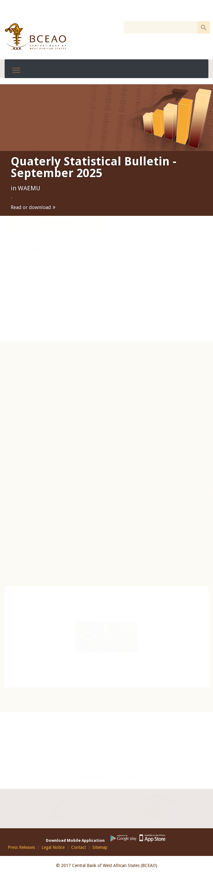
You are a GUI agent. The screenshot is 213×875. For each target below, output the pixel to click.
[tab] (57, 256)
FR (204, 10)
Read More (190, 366)
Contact (148, 811)
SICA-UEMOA (179, 547)
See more (193, 237)
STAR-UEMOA (180, 561)
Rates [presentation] (156, 256)
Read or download (31, 207)
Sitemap (99, 847)
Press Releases (21, 847)
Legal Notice (53, 847)
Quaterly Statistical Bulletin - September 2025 (93, 167)
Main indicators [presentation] (57, 256)
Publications (106, 637)
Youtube (105, 824)
